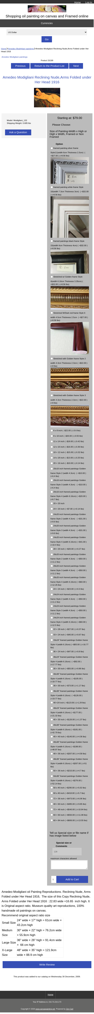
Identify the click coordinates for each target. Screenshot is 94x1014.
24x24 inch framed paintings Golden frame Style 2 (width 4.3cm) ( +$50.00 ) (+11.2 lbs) (69, 598)
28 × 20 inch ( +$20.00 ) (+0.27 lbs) (69, 549)
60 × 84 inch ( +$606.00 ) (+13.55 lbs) (70, 820)
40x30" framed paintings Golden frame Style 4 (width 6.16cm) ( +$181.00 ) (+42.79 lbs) (69, 729)
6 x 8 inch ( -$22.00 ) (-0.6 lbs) (66, 430)
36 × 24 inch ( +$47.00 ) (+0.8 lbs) (68, 651)
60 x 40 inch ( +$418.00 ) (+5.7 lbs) (69, 793)
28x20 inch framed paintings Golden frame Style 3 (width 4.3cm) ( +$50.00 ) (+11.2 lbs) (69, 570)
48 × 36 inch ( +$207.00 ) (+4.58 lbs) (69, 753)
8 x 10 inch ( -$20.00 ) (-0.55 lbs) (68, 436)
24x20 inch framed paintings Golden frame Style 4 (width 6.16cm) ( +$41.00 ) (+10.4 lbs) (69, 541)
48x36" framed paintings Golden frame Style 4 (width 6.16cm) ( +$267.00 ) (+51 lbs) (69, 763)
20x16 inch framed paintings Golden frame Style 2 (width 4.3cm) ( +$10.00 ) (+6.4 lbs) (68, 472)
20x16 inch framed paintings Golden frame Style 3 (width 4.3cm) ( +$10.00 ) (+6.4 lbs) (69, 484)
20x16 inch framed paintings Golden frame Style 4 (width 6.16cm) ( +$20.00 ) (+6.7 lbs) (69, 495)
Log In (88, 2)
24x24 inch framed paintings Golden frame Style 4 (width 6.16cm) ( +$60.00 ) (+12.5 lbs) (69, 621)
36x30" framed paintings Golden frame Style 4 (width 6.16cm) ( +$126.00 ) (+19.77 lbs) (69, 695)
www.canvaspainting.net (45, 1011)
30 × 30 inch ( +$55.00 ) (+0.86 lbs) (69, 668)
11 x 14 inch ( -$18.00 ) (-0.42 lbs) (68, 441)
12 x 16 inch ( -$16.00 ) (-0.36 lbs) (68, 447)
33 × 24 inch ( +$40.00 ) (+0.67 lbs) (69, 634)
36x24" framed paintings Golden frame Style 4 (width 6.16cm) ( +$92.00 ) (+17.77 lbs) (69, 661)
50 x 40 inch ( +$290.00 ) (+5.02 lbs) (69, 787)
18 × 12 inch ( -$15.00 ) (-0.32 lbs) (68, 452)
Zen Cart (69, 1011)
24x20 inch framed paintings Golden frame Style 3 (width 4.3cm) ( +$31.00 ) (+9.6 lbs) (69, 529)
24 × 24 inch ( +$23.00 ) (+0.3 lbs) (68, 589)
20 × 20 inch (59, 503)
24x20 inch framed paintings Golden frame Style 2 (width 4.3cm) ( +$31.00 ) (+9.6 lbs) (69, 518)
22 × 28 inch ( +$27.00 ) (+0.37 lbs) (69, 629)
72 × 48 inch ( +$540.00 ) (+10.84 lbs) (70, 809)
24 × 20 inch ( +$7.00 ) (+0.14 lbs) (68, 509)
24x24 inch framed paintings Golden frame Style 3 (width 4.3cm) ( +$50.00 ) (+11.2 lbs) (69, 610)
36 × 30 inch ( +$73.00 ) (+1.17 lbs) (69, 685)
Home (77, 2)
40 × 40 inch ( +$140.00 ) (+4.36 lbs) (69, 737)
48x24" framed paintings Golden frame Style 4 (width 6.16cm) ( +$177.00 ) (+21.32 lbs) (69, 712)
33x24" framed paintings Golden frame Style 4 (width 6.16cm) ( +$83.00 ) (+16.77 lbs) (69, 644)
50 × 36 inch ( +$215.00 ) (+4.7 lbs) (69, 770)
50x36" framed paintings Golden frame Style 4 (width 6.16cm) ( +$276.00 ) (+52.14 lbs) (69, 780)
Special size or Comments (64, 844)
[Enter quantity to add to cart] (53, 881)
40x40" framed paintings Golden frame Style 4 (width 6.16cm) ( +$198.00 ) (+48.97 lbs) (69, 746)
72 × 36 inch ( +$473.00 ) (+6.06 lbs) (69, 798)
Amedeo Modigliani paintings (21, 48)
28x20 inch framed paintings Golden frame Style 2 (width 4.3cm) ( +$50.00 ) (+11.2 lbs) (69, 558)
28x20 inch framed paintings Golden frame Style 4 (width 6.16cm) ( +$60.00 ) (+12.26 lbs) (69, 581)
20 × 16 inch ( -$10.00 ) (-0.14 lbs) (68, 463)
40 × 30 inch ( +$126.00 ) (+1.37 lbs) (69, 719)
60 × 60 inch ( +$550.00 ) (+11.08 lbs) (70, 815)
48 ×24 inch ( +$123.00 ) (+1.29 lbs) (69, 702)
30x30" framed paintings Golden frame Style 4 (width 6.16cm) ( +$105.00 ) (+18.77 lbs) (69, 678)
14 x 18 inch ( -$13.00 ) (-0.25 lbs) (68, 458)
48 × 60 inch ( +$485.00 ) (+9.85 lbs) (69, 804)
